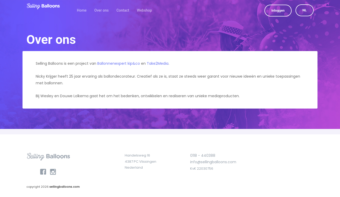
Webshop (144, 10)
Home (82, 10)
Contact (122, 10)
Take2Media (157, 63)
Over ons (101, 10)
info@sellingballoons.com (213, 162)
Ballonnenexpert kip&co (118, 63)
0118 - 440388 (202, 155)
